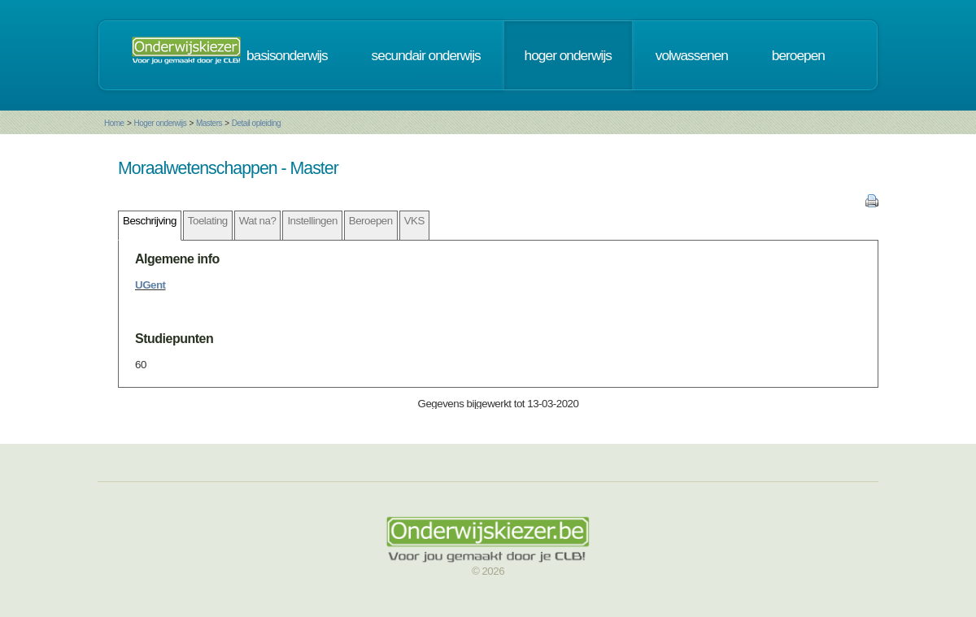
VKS (414, 221)
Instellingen (312, 221)
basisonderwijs (287, 55)
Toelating (208, 221)
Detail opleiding (256, 123)
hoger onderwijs (568, 55)
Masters (209, 123)
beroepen (798, 55)
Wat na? (258, 221)
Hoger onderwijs (159, 123)
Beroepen (371, 221)
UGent (150, 285)
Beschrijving (149, 221)
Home (114, 123)
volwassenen (692, 55)
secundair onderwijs (426, 55)
